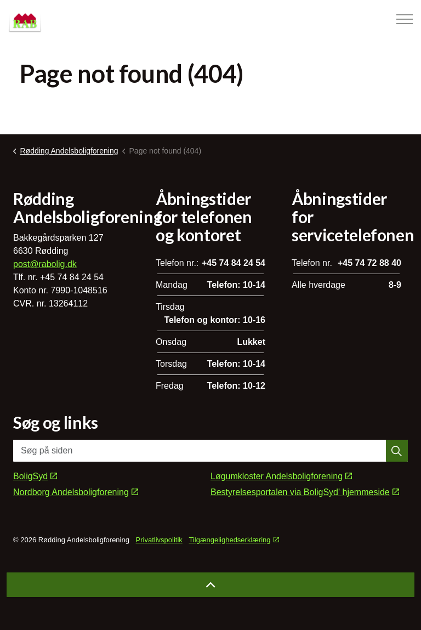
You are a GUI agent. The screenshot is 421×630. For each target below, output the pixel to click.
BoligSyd (35, 476)
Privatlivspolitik (159, 540)
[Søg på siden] (210, 451)
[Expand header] (404, 19)
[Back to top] (210, 584)
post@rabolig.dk (45, 264)
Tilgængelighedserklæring (233, 540)
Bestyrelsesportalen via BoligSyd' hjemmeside (304, 492)
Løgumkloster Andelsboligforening (281, 476)
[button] (397, 451)
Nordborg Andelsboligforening (75, 492)
